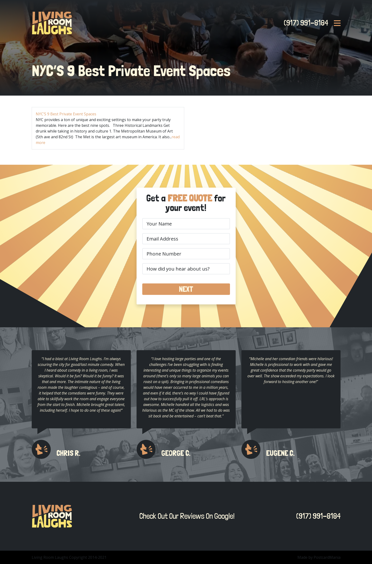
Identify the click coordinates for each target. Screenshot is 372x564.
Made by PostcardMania (319, 557)
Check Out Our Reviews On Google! (186, 516)
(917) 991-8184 (304, 22)
